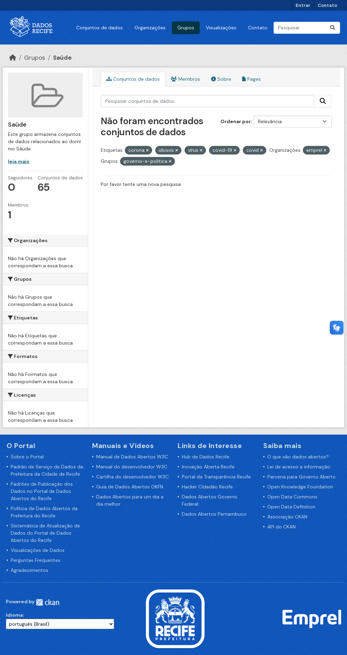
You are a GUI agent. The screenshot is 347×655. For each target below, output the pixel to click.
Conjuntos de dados (99, 27)
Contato (327, 5)
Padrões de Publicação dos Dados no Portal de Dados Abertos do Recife (42, 491)
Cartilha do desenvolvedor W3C (132, 477)
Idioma (14, 615)
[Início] (12, 57)
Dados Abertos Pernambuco (214, 514)
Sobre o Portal (27, 457)
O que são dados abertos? (298, 457)
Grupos (185, 27)
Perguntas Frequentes (35, 560)
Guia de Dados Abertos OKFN (129, 487)
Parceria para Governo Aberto (301, 477)
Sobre (221, 79)
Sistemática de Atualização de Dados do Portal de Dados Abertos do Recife (45, 533)
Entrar (303, 5)
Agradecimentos (29, 570)
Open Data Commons (292, 497)
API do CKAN (281, 527)
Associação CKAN (287, 517)
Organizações (150, 27)
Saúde (62, 57)
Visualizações (221, 27)
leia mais (18, 161)
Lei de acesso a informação (298, 467)
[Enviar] (332, 28)
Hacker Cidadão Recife (207, 487)
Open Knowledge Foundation (300, 487)
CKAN (47, 602)
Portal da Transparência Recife (216, 477)
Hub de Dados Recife (205, 457)
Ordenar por (235, 121)
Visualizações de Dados (38, 550)
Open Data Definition (291, 507)
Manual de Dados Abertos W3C (132, 457)
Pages (251, 79)
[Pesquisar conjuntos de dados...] (307, 28)
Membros (185, 79)
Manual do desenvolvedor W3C (131, 467)
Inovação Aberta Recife (208, 467)
